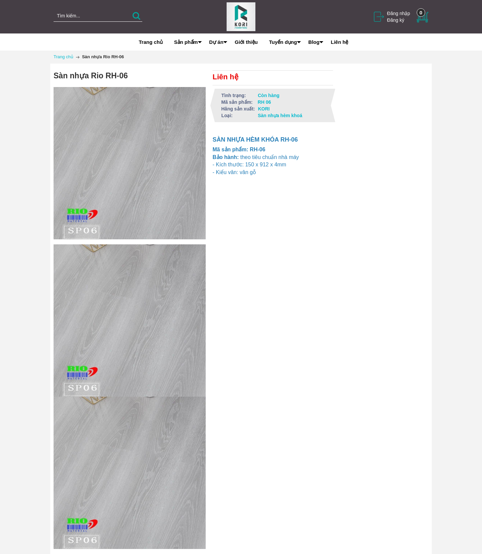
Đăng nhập (398, 13)
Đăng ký (395, 20)
